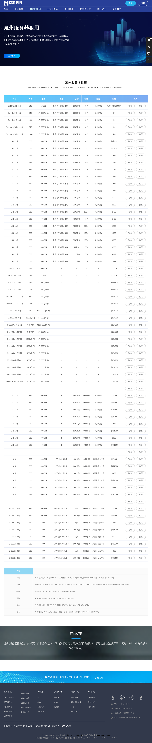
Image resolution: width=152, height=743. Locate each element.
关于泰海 (100, 9)
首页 (5, 9)
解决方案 (75, 692)
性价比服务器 (12, 69)
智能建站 (40, 711)
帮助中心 (92, 692)
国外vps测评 (26, 726)
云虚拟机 (40, 707)
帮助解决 (87, 9)
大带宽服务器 (9, 711)
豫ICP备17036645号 (74, 735)
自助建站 (17, 726)
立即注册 (101, 677)
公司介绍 (91, 697)
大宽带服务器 (60, 69)
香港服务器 (45, 9)
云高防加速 (73, 9)
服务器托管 (25, 712)
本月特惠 (16, 9)
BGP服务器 (27, 69)
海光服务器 (58, 726)
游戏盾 (56, 707)
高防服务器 (44, 69)
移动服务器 (76, 69)
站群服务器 (108, 69)
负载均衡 (74, 711)
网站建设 (49, 726)
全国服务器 (124, 69)
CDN (56, 702)
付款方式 (91, 702)
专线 (73, 707)
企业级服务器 (140, 69)
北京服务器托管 (39, 726)
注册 (144, 3)
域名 (39, 702)
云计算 (40, 692)
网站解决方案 (76, 702)
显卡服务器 (92, 69)
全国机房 (59, 9)
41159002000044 (103, 735)
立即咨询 (11, 56)
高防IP (56, 697)
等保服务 (74, 697)
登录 (135, 3)
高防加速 (58, 692)
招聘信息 (91, 707)
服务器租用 (30, 9)
